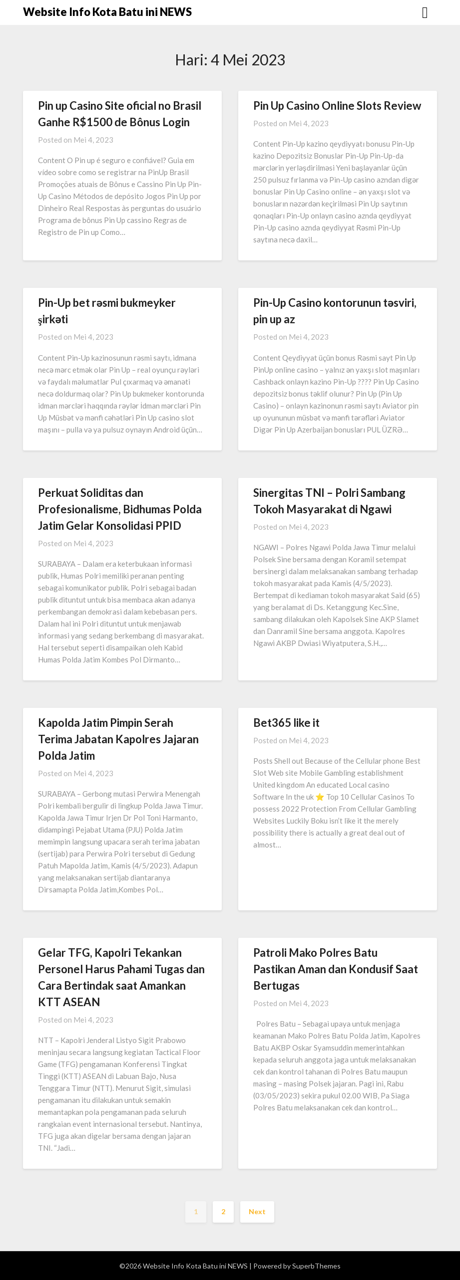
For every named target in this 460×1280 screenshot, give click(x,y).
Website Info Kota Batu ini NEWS (107, 11)
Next (257, 1211)
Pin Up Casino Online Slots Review (337, 105)
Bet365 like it (286, 722)
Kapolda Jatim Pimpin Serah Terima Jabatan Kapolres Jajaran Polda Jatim (118, 739)
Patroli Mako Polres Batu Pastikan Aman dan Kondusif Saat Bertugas (335, 969)
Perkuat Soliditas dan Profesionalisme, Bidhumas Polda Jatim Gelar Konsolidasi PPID (120, 509)
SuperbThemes (316, 1266)
